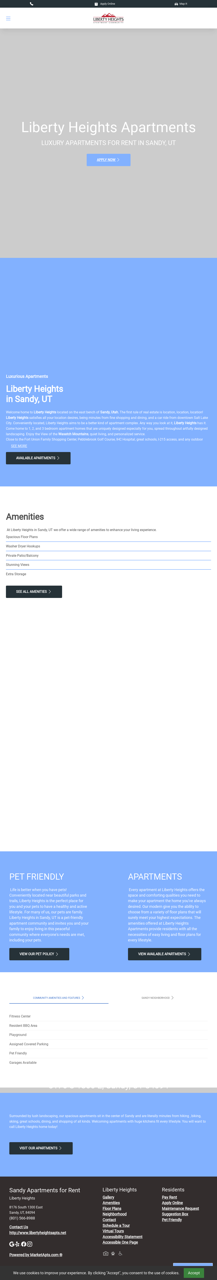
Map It (181, 3)
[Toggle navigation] (8, 18)
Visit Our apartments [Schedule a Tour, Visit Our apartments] (41, 1228)
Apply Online (105, 3)
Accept (194, 1273)
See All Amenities (34, 591)
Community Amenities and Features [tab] (59, 998)
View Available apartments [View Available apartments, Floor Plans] (164, 954)
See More (19, 446)
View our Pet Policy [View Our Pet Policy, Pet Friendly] (39, 954)
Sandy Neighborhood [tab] (158, 998)
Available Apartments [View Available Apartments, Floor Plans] (38, 458)
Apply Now (108, 160)
